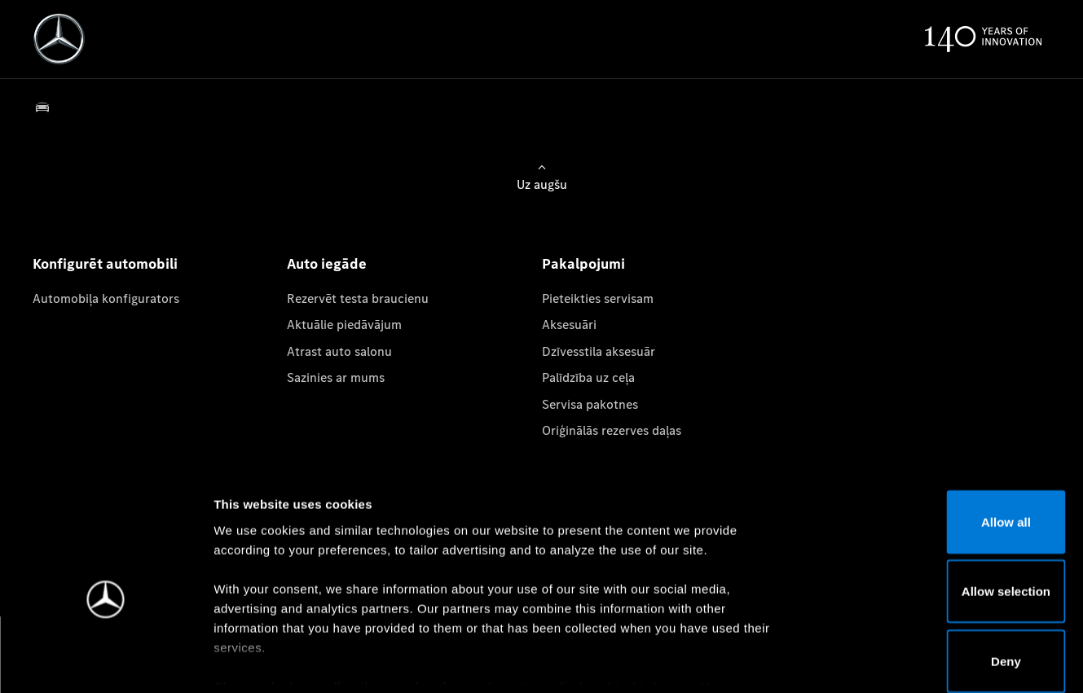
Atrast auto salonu (339, 351)
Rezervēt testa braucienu (358, 298)
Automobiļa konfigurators (106, 298)
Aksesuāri (569, 324)
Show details (854, 661)
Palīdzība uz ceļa (588, 377)
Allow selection (946, 508)
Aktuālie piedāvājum (344, 324)
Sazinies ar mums (336, 377)
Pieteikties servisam (598, 298)
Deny (947, 578)
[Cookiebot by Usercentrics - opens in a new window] (105, 661)
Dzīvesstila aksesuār (598, 351)
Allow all (947, 438)
